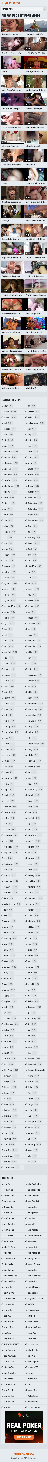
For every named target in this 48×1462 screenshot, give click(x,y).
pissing (33, 669)
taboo (33, 944)
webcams (34, 1133)
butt (8, 715)
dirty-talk (10, 875)
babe (8, 520)
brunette (10, 698)
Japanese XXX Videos (35, 1235)
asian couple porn (34, 1361)
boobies (9, 681)
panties (33, 618)
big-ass (9, 577)
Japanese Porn (8, 1309)
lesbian (33, 469)
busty (9, 709)
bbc (8, 537)
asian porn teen (9, 1367)
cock (8, 766)
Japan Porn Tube (9, 1350)
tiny (32, 1024)
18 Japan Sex (8, 1212)
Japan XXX (7, 1315)
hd (8, 1099)
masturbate (34, 497)
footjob (9, 978)
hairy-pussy (11, 1070)
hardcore (10, 1087)
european (10, 921)
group (9, 1036)
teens (33, 978)
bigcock (9, 618)
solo (32, 852)
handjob (9, 1081)
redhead (33, 732)
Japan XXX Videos (34, 1287)
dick (8, 858)
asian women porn (10, 1372)
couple (9, 795)
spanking (34, 858)
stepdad (33, 892)
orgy (32, 595)
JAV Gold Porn (32, 1378)
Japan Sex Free (9, 1401)
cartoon (9, 721)
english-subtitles (12, 904)
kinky (32, 434)
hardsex (9, 1093)
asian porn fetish (9, 1378)
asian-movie (11, 463)
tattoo (32, 950)
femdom (9, 955)
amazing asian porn (34, 1258)
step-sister (34, 887)
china (9, 738)
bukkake (9, 703)
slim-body (34, 818)
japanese (10, 1161)
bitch (8, 635)
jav (32, 406)
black (9, 646)
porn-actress (35, 675)
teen (32, 961)
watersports (35, 1121)
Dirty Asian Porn (33, 1309)
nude (32, 577)
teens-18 (33, 984)
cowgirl (9, 801)
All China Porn (8, 1235)
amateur (10, 411)
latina (32, 463)
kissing (33, 440)
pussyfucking (35, 709)
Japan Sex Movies (9, 1384)
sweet (32, 938)
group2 (9, 1053)
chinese (9, 744)
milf (32, 532)
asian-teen (10, 480)
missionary (34, 537)
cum (8, 824)
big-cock (10, 595)
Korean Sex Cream (10, 1201)
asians (9, 497)
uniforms (33, 1081)
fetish (9, 961)
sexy (32, 778)
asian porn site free (34, 1183)
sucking (33, 932)
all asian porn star (34, 1407)
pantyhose (34, 623)
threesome (34, 1007)
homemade (11, 1116)
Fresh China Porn (9, 1224)
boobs (9, 686)
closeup (9, 761)
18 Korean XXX (8, 1206)
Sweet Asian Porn (9, 1195)
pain (32, 612)
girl (8, 1013)
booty (8, 692)
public (33, 692)
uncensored (35, 1064)
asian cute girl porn (34, 1275)
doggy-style (11, 881)
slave (32, 812)
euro (8, 915)
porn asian (7, 1332)
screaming (34, 766)
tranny (33, 1047)
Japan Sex (7, 1183)
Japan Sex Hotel (9, 1395)
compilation (11, 778)
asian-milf (10, 457)
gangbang (10, 1001)
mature (33, 514)
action (8, 406)
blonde (9, 658)
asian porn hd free (34, 1252)
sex (32, 772)
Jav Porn (30, 1372)
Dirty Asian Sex (9, 1338)
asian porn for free (10, 1275)
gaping (9, 1007)
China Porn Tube (9, 1258)
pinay (32, 658)
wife (32, 1156)
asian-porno (11, 474)
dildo (8, 869)
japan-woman (12, 1156)
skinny (33, 806)
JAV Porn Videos (9, 1241)
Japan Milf (31, 1224)
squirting (34, 875)
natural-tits (35, 566)
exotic (8, 927)
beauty (9, 560)
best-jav (10, 572)
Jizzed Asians (32, 1355)
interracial (10, 1139)
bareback (10, 532)
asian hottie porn (33, 1350)
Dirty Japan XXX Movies (36, 1298)
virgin (33, 1110)
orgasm (33, 589)
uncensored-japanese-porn (37, 1070)
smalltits (33, 847)
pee (32, 629)
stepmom (34, 904)
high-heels (10, 1110)
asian (9, 446)
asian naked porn (9, 1321)
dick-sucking (11, 864)
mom (32, 555)
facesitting (10, 938)
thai (32, 995)
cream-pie (10, 806)
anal (8, 423)
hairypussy (10, 1076)
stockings (34, 910)
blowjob (10, 663)
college (9, 772)
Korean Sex (31, 1315)
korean (33, 451)
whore (33, 1150)
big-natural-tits (12, 606)
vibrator (34, 1099)
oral (32, 583)
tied (32, 1013)
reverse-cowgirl (36, 744)
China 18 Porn (8, 1189)
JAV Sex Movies (33, 1401)
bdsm (9, 549)
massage (34, 492)
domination (11, 892)
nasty (32, 560)
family (9, 950)
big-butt (10, 589)
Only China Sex (9, 1218)
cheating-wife (11, 732)
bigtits (9, 623)
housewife (10, 1127)
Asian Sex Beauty (9, 1269)
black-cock (10, 652)
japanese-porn (12, 1167)
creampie (10, 812)
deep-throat (11, 847)
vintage (33, 1104)
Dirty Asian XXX (33, 1367)
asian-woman (11, 486)
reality (33, 726)
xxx (32, 1161)
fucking (9, 990)
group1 (9, 1047)
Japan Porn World (10, 1298)
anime (8, 434)
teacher (33, 955)
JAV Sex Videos (33, 1395)
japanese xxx (32, 1241)
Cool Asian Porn (9, 1229)
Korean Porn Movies (34, 1327)
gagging (9, 995)
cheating (10, 726)
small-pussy (35, 835)
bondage (10, 675)
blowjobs (9, 669)
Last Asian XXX (9, 1292)
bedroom (9, 566)
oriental (33, 600)
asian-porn (11, 469)
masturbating (35, 503)
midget (33, 526)
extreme (9, 932)
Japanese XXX (32, 1246)
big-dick (10, 600)
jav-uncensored (36, 423)
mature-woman (36, 520)
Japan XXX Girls (9, 1361)
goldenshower (11, 1024)
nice (32, 572)
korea (33, 446)
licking (33, 480)
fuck (8, 984)
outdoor (33, 606)
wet (32, 1139)
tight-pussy (34, 1018)
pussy (33, 698)
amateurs (10, 417)
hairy (9, 1064)
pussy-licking (35, 703)
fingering (10, 967)
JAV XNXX (31, 1304)
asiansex (9, 503)
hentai (9, 1104)
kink (32, 429)
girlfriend (10, 1018)
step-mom (34, 881)
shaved (33, 784)
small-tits (34, 841)
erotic (8, 910)
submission (34, 921)
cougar (9, 789)
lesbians (33, 474)
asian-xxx (10, 492)
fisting (9, 973)
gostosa (9, 1030)
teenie (32, 973)
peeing (33, 635)
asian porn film (33, 1229)
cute (8, 841)
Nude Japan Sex (9, 1304)
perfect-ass (34, 640)
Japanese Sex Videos (35, 1264)
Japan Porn (31, 1218)
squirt (33, 869)
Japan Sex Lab (8, 1390)
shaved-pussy (35, 789)
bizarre (9, 640)
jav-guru (34, 411)
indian (9, 1133)
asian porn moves (34, 1195)
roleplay (33, 755)
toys (32, 1041)
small (33, 829)
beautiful (9, 555)
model (32, 549)
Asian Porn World (9, 1281)
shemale (34, 795)
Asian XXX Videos (9, 1246)
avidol (8, 514)
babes (9, 526)
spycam (33, 864)
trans (32, 1053)
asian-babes (11, 451)
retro (32, 738)
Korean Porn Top (33, 1321)
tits (32, 1030)
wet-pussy (34, 1144)
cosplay (9, 784)
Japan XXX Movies (10, 1355)
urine (32, 1093)
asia (9, 440)
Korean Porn (32, 1332)
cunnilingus (11, 835)
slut (32, 824)
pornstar (34, 681)
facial (9, 944)
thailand (33, 1001)
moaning (34, 543)
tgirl (32, 990)
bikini (8, 629)
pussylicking (35, 715)
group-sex (10, 1041)
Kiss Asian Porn (33, 1344)
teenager (33, 967)
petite (33, 652)
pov (32, 686)
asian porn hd (8, 1264)
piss (32, 663)
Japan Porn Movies (34, 1201)
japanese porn (8, 1287)
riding (33, 749)
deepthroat (11, 852)
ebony (8, 898)
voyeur (33, 1116)
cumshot (10, 829)
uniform (33, 1076)
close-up (10, 755)
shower (33, 801)
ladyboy (33, 457)
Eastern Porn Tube (34, 1189)
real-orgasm (35, 721)
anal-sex (10, 429)
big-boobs (10, 583)
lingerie (33, 486)
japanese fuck (8, 1327)
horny (9, 1121)
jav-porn (34, 417)
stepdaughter (35, 898)
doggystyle (11, 887)
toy (32, 1036)
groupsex (10, 1058)
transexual (34, 1058)
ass (8, 509)
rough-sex (34, 761)
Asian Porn (7, 1252)
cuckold (9, 818)
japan (9, 1144)
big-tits (9, 612)
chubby (9, 749)
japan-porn (11, 1150)
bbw (8, 543)
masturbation (35, 509)
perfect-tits (34, 646)
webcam (34, 1127)
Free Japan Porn (33, 1212)
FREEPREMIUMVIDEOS (11, 1344)
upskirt (33, 1087)
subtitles (34, 927)
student (33, 915)
